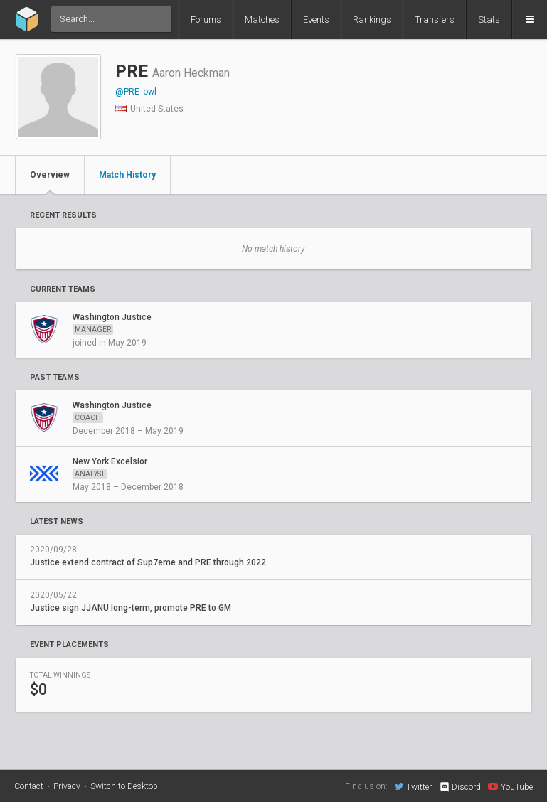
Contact (28, 786)
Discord (460, 787)
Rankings (372, 19)
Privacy (66, 786)
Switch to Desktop (124, 786)
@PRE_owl (135, 91)
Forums (206, 19)
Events (316, 19)
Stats (489, 19)
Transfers (435, 19)
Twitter (413, 786)
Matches (262, 19)
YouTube (510, 786)
